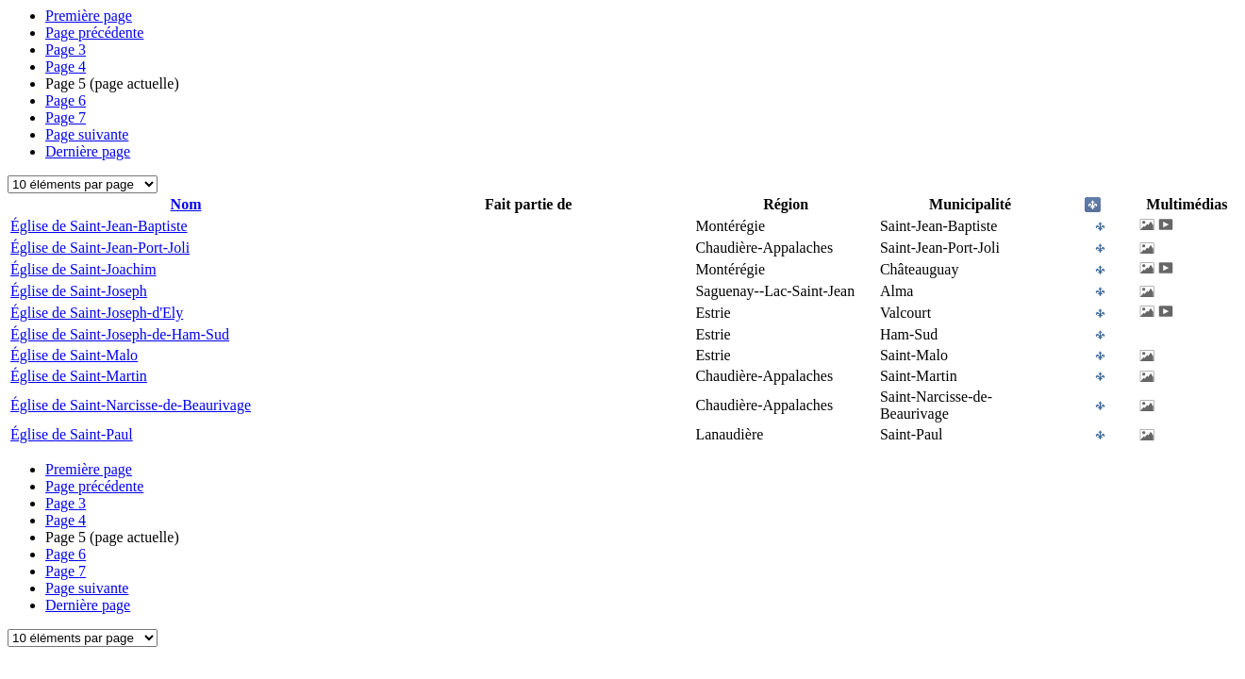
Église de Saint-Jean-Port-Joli (100, 248)
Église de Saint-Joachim (83, 269)
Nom (186, 204)
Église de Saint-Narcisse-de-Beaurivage (130, 405)
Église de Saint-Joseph (78, 291)
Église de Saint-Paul (71, 434)
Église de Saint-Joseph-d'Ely (96, 313)
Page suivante (86, 134)
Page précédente (94, 33)
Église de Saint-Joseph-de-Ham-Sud (119, 334)
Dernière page (87, 151)
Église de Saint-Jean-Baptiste (99, 226)
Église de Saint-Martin (78, 376)
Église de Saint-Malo (74, 355)
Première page (88, 16)
